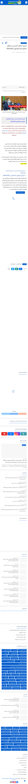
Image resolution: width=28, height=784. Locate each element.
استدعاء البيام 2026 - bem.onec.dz (18, 483)
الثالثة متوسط (23, 661)
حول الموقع (23, 765)
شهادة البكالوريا (22, 632)
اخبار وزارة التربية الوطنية (20, 639)
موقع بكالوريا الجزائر (22, 772)
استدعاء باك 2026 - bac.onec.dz (19, 501)
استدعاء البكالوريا (13, 655)
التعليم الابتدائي (22, 658)
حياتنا (4, 674)
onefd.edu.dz (23, 653)
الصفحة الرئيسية (22, 760)
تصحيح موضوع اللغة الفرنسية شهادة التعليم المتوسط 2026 (11, 590)
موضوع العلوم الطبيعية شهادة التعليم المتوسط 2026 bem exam (10, 560)
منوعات (24, 685)
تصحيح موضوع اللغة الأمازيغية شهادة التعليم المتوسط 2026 (11, 596)
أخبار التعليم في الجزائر (21, 758)
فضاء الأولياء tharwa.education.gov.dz (18, 630)
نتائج (5, 685)
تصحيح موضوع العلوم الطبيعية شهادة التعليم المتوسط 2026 (10, 602)
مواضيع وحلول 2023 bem (14, 685)
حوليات (8, 674)
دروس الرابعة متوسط (21, 677)
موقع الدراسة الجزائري (21, 769)
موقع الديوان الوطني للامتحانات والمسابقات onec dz (15, 497)
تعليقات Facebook (13, 413)
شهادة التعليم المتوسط (21, 634)
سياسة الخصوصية (22, 762)
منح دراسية (5, 682)
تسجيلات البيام (15, 674)
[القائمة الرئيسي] (26, 2)
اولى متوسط (11, 672)
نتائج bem (24, 688)
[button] (20, 269)
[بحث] (2, 2)
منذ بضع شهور (21, 476)
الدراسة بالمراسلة (22, 663)
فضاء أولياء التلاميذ (22, 682)
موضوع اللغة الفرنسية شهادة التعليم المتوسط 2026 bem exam (10, 37)
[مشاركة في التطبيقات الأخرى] (9, 269)
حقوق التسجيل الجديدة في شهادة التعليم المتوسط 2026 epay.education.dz (14, 492)
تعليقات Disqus (5, 413)
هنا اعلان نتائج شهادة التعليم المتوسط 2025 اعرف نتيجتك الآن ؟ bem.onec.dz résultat (15, 461)
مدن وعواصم (13, 682)
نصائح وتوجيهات (16, 688)
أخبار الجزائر (13, 264)
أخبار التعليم (19, 264)
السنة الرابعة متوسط (21, 672)
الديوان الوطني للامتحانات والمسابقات (18, 666)
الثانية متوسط (10, 661)
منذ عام (24, 458)
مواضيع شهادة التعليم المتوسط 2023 (18, 746)
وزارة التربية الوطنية (7, 688)
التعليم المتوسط (6, 658)
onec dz (15, 650)
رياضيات (5, 677)
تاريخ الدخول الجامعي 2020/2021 (14, 175)
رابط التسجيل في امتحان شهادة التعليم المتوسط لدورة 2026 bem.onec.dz (13, 510)
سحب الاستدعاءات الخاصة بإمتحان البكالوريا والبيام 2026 (14, 487)
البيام (5, 655)
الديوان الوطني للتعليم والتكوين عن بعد (18, 669)
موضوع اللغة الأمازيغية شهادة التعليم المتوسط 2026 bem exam (11, 572)
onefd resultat (7, 650)
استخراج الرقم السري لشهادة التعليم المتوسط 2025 (14, 505)
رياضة (12, 677)
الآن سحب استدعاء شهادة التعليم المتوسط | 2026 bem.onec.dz (15, 478)
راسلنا (25, 767)
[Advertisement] (14, 20)
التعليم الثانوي (14, 658)
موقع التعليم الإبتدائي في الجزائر (19, 774)
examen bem (23, 650)
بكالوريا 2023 (23, 674)
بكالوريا (4, 672)
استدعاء (6, 653)
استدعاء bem (23, 655)
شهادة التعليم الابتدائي (21, 637)
